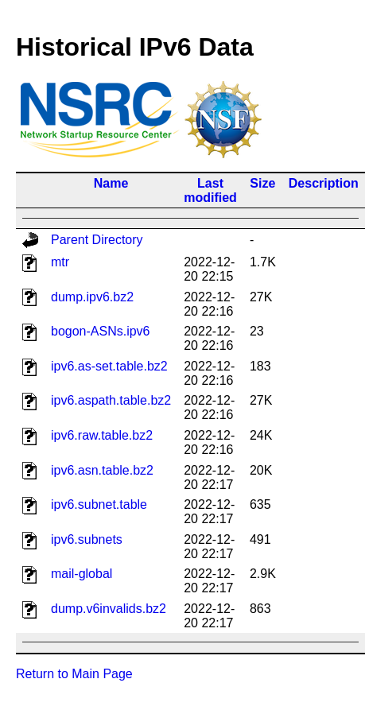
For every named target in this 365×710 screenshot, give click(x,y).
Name (111, 183)
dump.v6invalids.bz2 (108, 608)
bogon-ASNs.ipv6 (100, 331)
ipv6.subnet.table (99, 504)
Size (262, 183)
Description (324, 183)
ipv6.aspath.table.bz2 (111, 400)
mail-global (81, 573)
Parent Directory (97, 239)
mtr (60, 262)
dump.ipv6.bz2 (92, 297)
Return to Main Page (74, 674)
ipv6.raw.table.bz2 (102, 435)
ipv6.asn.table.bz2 (102, 470)
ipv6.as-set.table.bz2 (109, 366)
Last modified (210, 190)
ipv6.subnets (86, 539)
